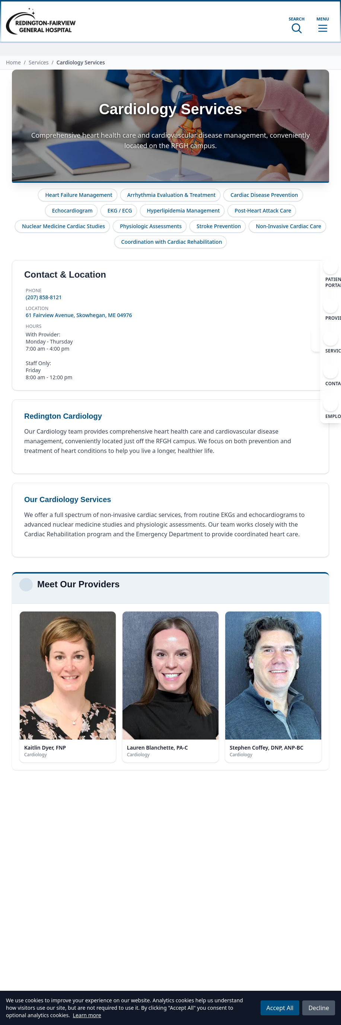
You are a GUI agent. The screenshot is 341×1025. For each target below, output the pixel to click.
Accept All (280, 1008)
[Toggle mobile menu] (322, 25)
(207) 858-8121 (44, 297)
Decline (318, 1008)
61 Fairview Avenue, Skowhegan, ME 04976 (79, 315)
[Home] (41, 21)
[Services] (330, 343)
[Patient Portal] (330, 274)
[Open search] (296, 25)
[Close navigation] (315, 340)
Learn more (87, 1015)
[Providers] (330, 310)
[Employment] (330, 408)
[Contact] (330, 375)
